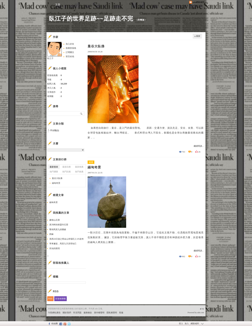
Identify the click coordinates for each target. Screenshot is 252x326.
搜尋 (81, 113)
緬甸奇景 (94, 167)
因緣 (51, 234)
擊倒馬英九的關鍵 (57, 229)
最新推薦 (79, 167)
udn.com (200, 312)
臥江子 (50, 58)
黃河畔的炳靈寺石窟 (58, 224)
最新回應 (66, 167)
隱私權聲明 (112, 312)
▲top (202, 309)
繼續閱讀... (199, 146)
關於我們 (67, 312)
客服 (121, 312)
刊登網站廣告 (54, 312)
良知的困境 (54, 248)
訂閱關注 (70, 52)
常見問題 (77, 312)
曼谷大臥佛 (96, 46)
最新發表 (54, 167)
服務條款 (88, 312)
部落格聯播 (60, 298)
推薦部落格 (71, 48)
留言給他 (70, 56)
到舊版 (141, 20)
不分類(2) (54, 130)
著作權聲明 (99, 312)
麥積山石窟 (54, 220)
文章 (57, 4)
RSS (50, 298)
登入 (181, 323)
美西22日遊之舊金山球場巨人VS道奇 (66, 239)
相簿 (77, 4)
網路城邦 (195, 323)
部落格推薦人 (61, 262)
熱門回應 (66, 171)
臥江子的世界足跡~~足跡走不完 (91, 18)
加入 (187, 323)
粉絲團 (54, 323)
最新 (198, 36)
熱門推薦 (79, 171)
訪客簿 (96, 4)
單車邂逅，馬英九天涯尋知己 (62, 243)
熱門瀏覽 (54, 171)
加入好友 (70, 44)
